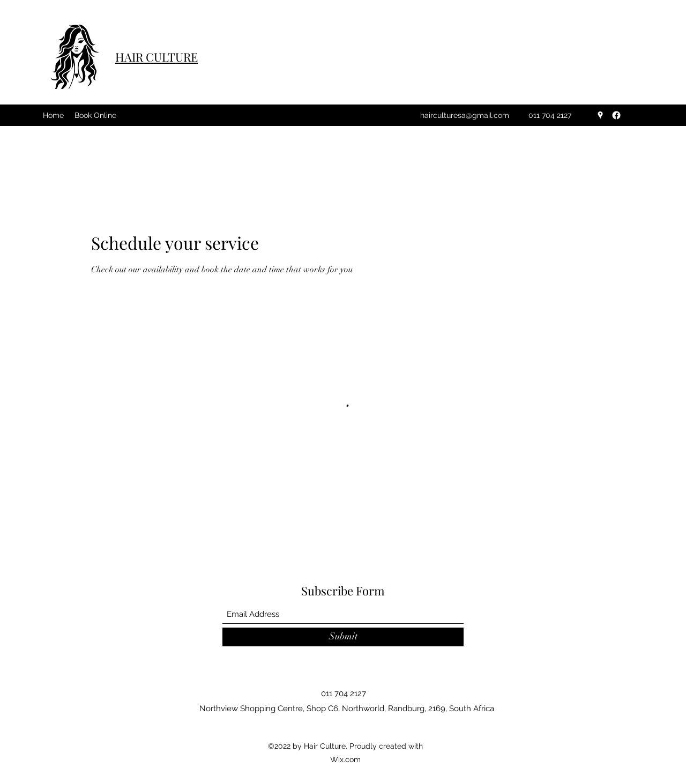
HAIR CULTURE (156, 57)
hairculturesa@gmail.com (464, 115)
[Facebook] (616, 115)
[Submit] (343, 637)
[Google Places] (600, 115)
